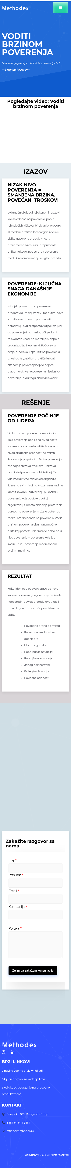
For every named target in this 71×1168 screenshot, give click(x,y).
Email (14, 891)
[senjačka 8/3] (35, 771)
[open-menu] (60, 7)
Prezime (16, 875)
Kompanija (18, 907)
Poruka (15, 928)
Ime (12, 860)
